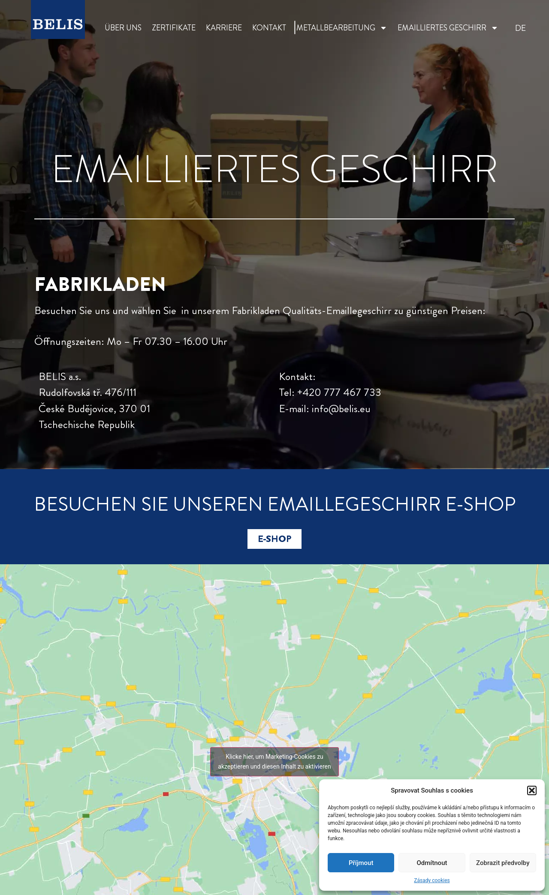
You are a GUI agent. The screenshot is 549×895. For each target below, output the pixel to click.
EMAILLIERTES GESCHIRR (448, 28)
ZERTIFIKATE (174, 27)
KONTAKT (269, 27)
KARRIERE (224, 27)
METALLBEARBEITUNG (341, 28)
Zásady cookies (431, 880)
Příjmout (361, 863)
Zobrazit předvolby (503, 863)
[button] (532, 790)
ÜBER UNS (123, 27)
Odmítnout (432, 863)
